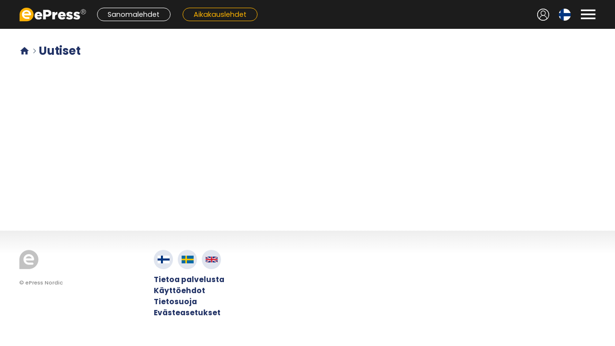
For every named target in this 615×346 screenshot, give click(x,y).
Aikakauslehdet (220, 14)
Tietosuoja (175, 302)
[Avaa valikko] (588, 14)
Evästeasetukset (187, 313)
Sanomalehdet (134, 14)
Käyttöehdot (179, 290)
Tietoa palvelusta (189, 279)
